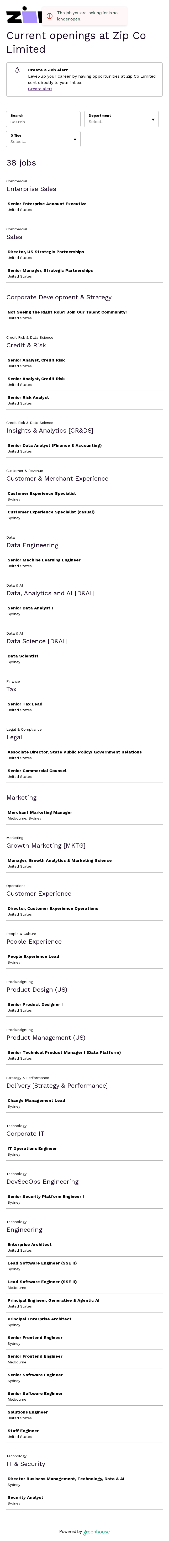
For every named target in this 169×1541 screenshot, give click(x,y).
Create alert (40, 88)
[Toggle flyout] (153, 119)
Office (16, 135)
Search (16, 116)
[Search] (43, 122)
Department (100, 116)
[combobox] (89, 122)
